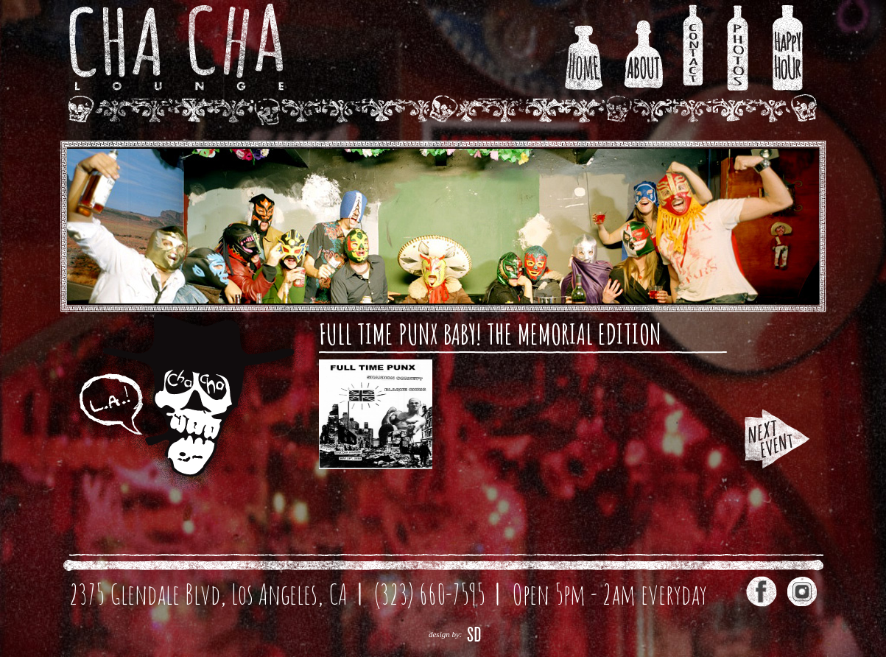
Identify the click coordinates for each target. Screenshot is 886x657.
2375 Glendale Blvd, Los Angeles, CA (208, 593)
